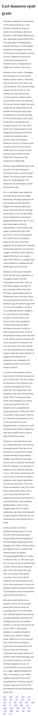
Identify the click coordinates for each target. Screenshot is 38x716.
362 (15, 702)
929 (4, 705)
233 (17, 699)
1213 (10, 697)
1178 (4, 711)
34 (10, 702)
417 (17, 697)
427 (4, 714)
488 (29, 711)
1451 (17, 708)
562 (29, 699)
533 (4, 697)
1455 (4, 699)
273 (24, 708)
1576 (22, 697)
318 (4, 702)
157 (27, 705)
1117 (10, 714)
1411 (22, 699)
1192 (15, 705)
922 (11, 699)
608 (21, 705)
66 (29, 708)
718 (23, 711)
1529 (11, 708)
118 (29, 697)
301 (26, 702)
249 (17, 711)
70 (10, 705)
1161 (32, 702)
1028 (4, 708)
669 (21, 702)
